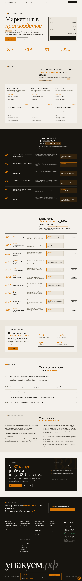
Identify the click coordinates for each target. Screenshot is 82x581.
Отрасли (32, 2)
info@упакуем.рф (68, 526)
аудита (67, 443)
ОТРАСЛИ (11, 9)
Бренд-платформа (8, 527)
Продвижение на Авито (24, 527)
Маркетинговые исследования (11, 525)
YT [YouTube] (70, 536)
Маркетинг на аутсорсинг (40, 521)
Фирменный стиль (8, 529)
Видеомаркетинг (23, 534)
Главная (21, 2)
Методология (52, 523)
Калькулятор (52, 536)
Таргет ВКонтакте (23, 531)
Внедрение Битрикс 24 (24, 541)
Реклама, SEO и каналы (24, 521)
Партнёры (51, 531)
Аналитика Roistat (23, 547)
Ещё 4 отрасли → (38, 538)
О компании (52, 521)
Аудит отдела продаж (39, 523)
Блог (50, 527)
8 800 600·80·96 (64, 2)
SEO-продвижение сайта (25, 523)
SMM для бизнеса (23, 532)
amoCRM (21, 545)
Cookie (31, 578)
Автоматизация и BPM (24, 543)
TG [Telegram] (65, 536)
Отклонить (57, 577)
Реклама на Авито (23, 529)
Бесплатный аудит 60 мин (63, 38)
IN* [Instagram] (73, 536)
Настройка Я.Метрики (24, 551)
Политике (27, 578)
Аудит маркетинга (8, 531)
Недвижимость (38, 530)
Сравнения (52, 529)
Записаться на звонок (15, 485)
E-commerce (37, 536)
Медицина (37, 532)
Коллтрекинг (22, 549)
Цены (47, 2)
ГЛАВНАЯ (6, 9)
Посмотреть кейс (27, 485)
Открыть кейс (12, 348)
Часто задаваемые (53, 534)
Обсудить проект (11, 39)
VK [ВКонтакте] (68, 536)
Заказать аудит (72, 2)
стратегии (72, 443)
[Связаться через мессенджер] (79, 578)
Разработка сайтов (23, 536)
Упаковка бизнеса (8, 521)
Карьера (51, 532)
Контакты (52, 2)
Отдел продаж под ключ (39, 525)
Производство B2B (38, 534)
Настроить (51, 577)
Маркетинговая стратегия (10, 523)
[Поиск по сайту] (59, 2)
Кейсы (43, 2)
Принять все (54, 575)
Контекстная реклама (24, 525)
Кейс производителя (22, 39)
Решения (38, 2)
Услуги (27, 2)
